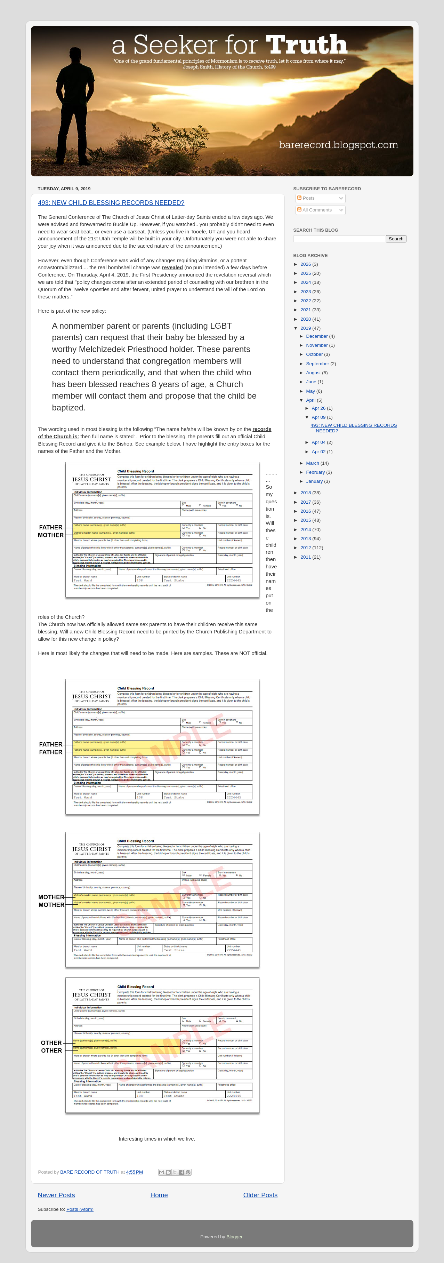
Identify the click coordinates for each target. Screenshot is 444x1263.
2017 (306, 502)
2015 (306, 520)
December (317, 336)
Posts (306, 198)
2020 (306, 319)
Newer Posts (56, 1195)
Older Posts (260, 1195)
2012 (306, 547)
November (317, 345)
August (314, 372)
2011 (306, 557)
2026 (306, 264)
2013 (306, 538)
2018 (306, 492)
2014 (306, 529)
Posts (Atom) (80, 1209)
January (315, 481)
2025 (306, 273)
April (311, 400)
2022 (306, 300)
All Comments (314, 210)
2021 (306, 309)
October (315, 354)
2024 (306, 282)
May (311, 391)
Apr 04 (319, 442)
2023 (306, 291)
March (313, 463)
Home (159, 1195)
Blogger (234, 1236)
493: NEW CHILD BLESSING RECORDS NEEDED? (111, 202)
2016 (306, 511)
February (316, 472)
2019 (306, 328)
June (312, 381)
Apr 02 (319, 451)
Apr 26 (319, 408)
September (318, 363)
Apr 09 (319, 417)
